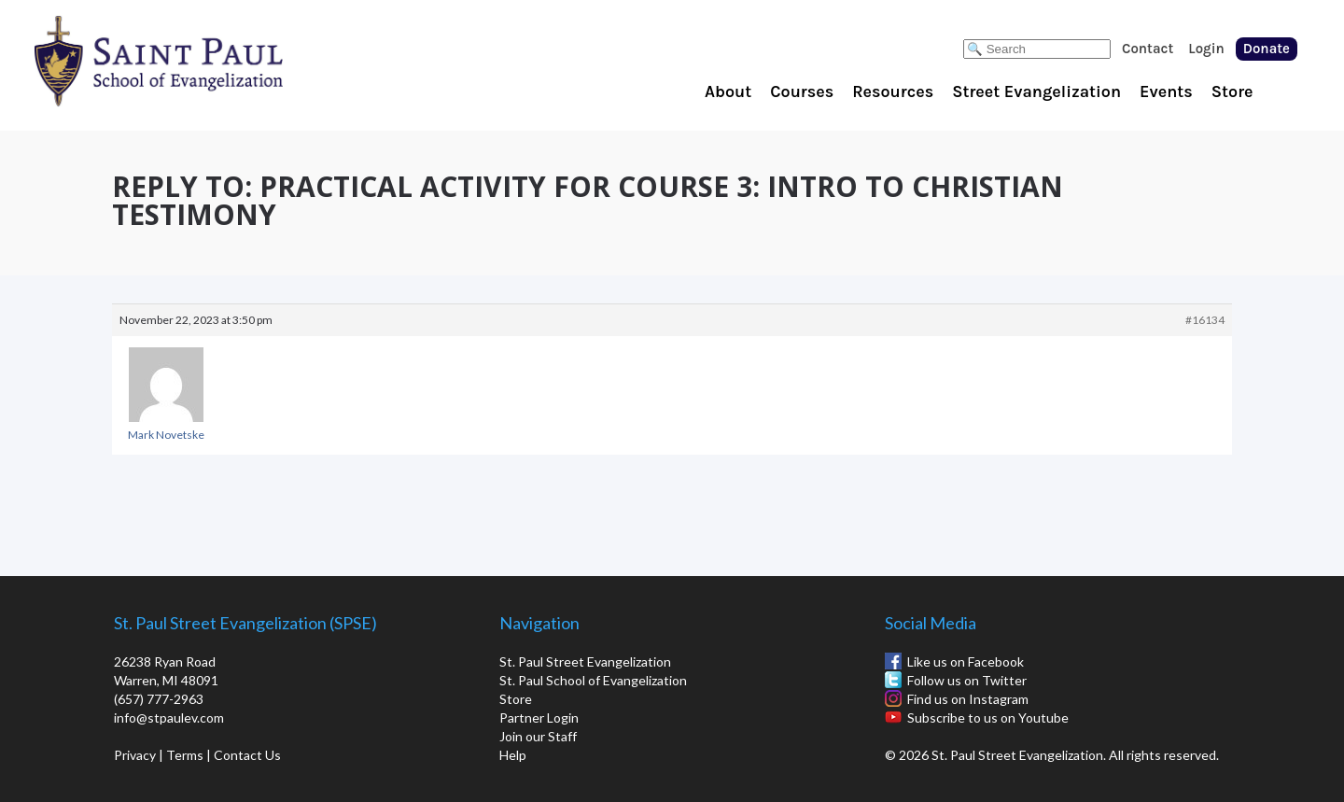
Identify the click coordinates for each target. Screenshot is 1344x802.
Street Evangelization (1036, 91)
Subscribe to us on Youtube (988, 717)
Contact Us (247, 755)
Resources (892, 91)
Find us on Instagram (968, 699)
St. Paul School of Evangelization (196, 60)
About (728, 91)
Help (512, 755)
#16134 (1205, 320)
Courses (801, 91)
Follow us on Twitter (967, 680)
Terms (184, 755)
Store (1232, 91)
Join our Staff (538, 736)
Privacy (135, 755)
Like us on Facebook (965, 661)
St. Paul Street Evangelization (585, 661)
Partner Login (539, 717)
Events (1166, 91)
